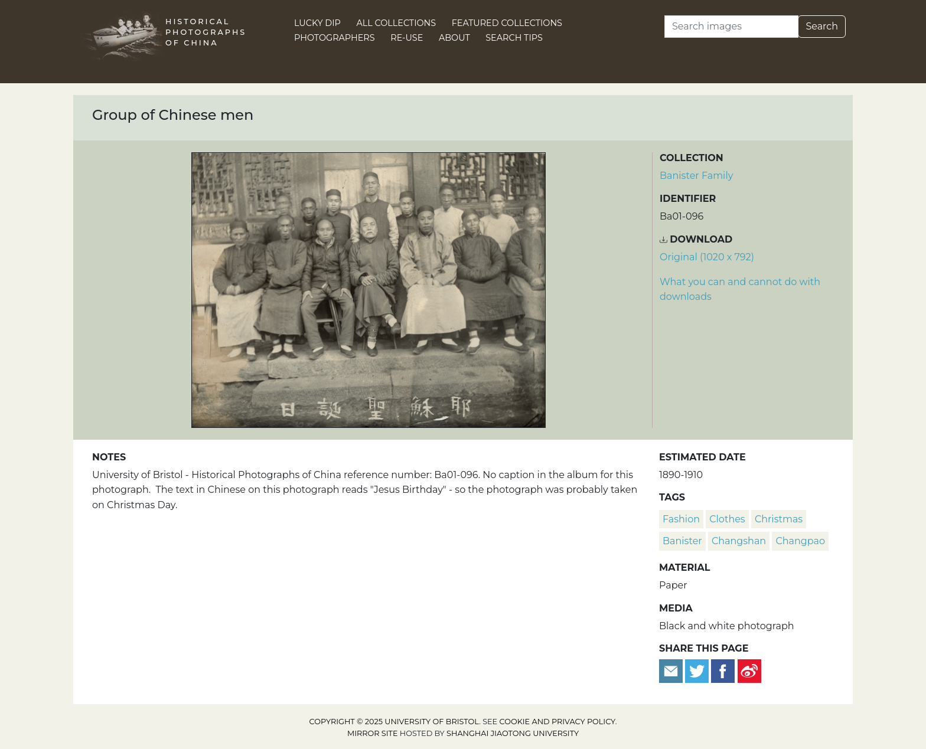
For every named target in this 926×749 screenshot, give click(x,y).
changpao (800, 541)
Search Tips (514, 37)
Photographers (334, 37)
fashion (681, 519)
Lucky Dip (317, 23)
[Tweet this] (698, 670)
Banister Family (696, 175)
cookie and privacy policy (557, 721)
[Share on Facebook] (723, 670)
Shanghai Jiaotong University (512, 733)
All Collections (396, 23)
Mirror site (372, 733)
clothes (727, 519)
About (454, 37)
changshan (739, 541)
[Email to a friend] (672, 670)
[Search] (731, 26)
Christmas (779, 519)
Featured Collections (507, 23)
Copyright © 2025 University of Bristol (394, 721)
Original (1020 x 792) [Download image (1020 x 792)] (707, 257)
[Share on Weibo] (749, 670)
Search (822, 26)
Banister (682, 541)
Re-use (406, 37)
